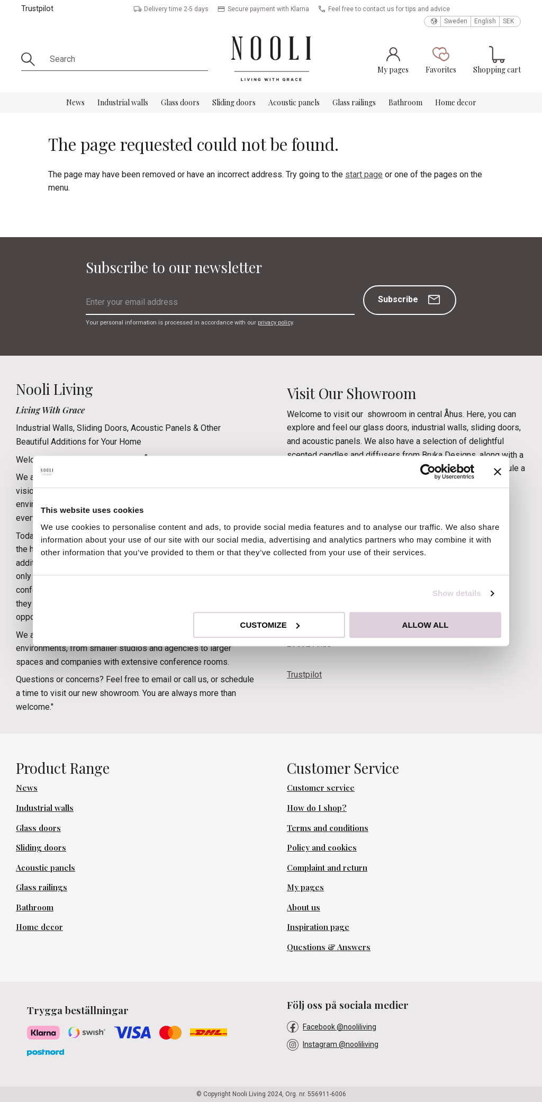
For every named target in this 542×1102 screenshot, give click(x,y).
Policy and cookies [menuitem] (322, 847)
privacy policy (275, 322)
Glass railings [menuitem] (354, 102)
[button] (441, 60)
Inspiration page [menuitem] (318, 927)
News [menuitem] (75, 102)
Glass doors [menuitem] (180, 102)
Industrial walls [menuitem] (122, 102)
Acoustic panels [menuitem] (294, 102)
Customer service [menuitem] (321, 787)
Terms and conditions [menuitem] (327, 828)
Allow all (425, 624)
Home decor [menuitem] (455, 102)
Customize (270, 624)
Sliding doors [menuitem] (234, 102)
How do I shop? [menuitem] (317, 807)
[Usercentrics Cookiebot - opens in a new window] (428, 472)
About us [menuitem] (303, 907)
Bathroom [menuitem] (405, 102)
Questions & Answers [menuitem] (329, 947)
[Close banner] (497, 471)
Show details (456, 593)
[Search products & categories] (125, 59)
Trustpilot (37, 8)
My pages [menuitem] (305, 887)
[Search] (31, 59)
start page (364, 174)
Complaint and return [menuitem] (327, 867)
